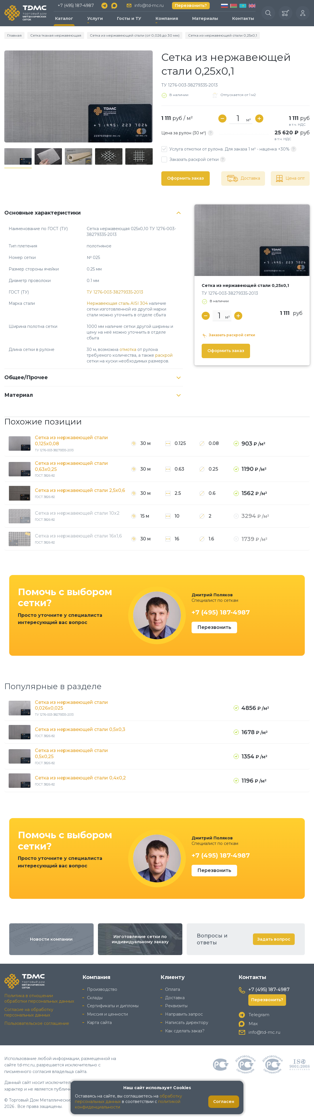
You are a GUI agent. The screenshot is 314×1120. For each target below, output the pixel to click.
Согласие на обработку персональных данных (28, 1012)
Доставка (175, 997)
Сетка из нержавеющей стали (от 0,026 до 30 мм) (134, 35)
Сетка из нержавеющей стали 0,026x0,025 (71, 705)
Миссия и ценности (107, 1014)
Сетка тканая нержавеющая (55, 35)
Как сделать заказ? (185, 1030)
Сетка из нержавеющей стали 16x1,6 (78, 536)
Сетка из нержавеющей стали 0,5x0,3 (80, 729)
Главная (14, 35)
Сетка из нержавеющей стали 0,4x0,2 (80, 778)
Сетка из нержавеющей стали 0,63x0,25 (71, 466)
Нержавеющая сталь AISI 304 (117, 303)
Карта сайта (99, 1022)
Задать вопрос (273, 939)
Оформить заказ (185, 178)
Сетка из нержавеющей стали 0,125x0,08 (71, 440)
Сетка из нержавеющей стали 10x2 (77, 513)
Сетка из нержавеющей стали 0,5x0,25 (71, 753)
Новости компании (51, 939)
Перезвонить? (191, 5)
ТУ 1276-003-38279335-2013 (115, 292)
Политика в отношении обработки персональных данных (39, 998)
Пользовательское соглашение (36, 1023)
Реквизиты (176, 1005)
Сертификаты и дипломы (113, 1005)
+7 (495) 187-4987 (76, 5)
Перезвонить (214, 627)
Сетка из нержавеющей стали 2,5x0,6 (80, 490)
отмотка (128, 349)
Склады (95, 997)
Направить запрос (184, 1014)
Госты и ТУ (129, 18)
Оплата (172, 989)
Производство (102, 989)
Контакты (243, 18)
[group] (78, 96)
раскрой (164, 355)
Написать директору (186, 1022)
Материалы (205, 18)
